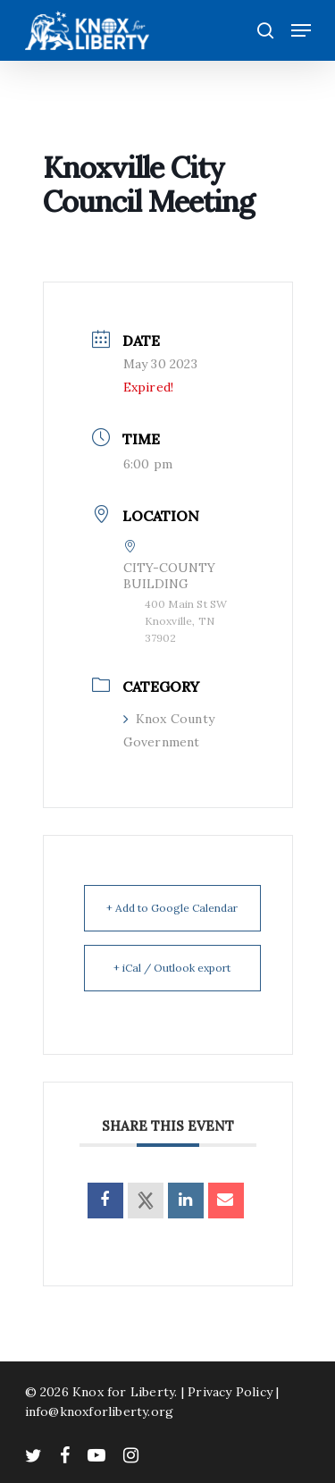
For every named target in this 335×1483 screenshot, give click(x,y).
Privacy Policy (230, 1392)
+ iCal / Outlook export (171, 967)
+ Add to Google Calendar (172, 907)
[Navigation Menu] (301, 30)
